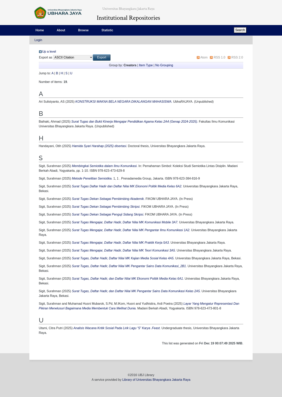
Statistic (107, 30)
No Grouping (164, 65)
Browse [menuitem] (83, 30)
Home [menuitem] (39, 30)
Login (38, 40)
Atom (204, 57)
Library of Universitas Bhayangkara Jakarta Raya (156, 379)
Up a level (49, 51)
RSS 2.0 (237, 57)
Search (240, 30)
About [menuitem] (61, 30)
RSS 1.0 (219, 57)
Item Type (146, 65)
